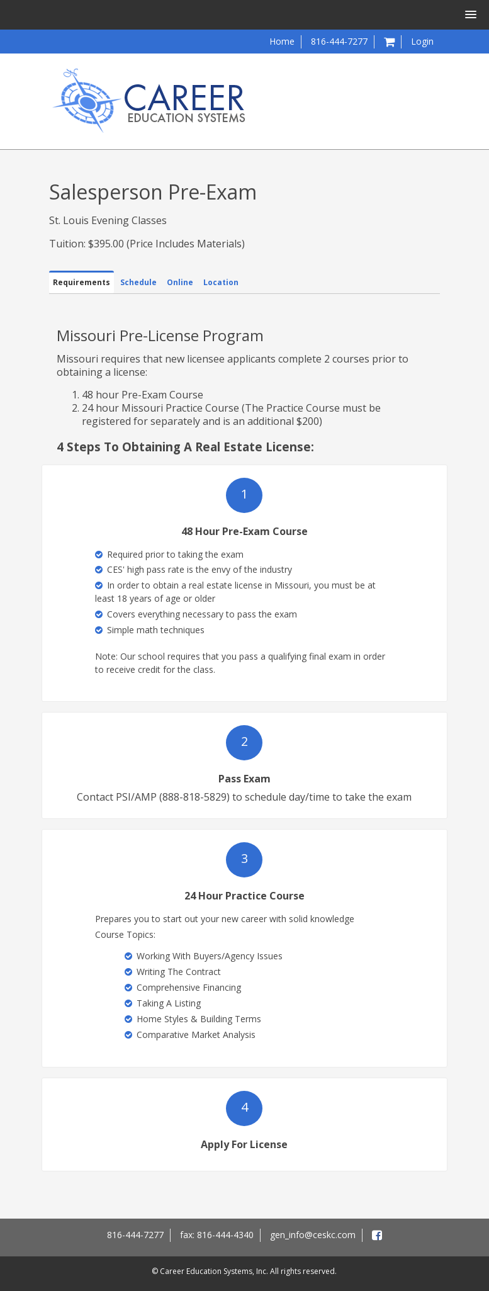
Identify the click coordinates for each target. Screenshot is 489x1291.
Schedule (138, 282)
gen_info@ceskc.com (313, 1235)
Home (282, 41)
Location (221, 282)
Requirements (81, 282)
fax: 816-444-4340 (217, 1235)
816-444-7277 (339, 41)
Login (422, 41)
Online (180, 282)
